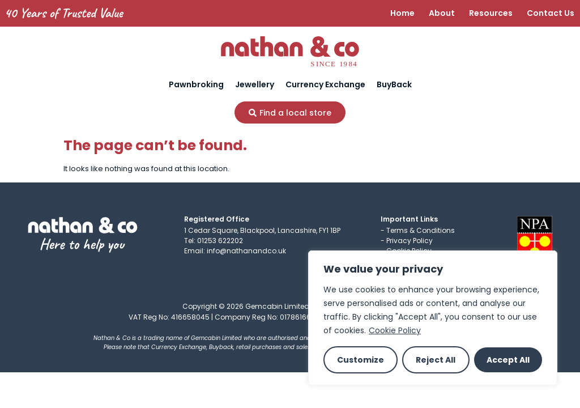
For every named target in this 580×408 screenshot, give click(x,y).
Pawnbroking (196, 84)
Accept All (508, 360)
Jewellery (254, 84)
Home (402, 13)
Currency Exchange (325, 84)
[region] (432, 317)
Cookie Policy (395, 330)
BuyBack (394, 84)
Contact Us (550, 13)
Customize (360, 360)
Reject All (435, 360)
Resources (491, 13)
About (442, 13)
